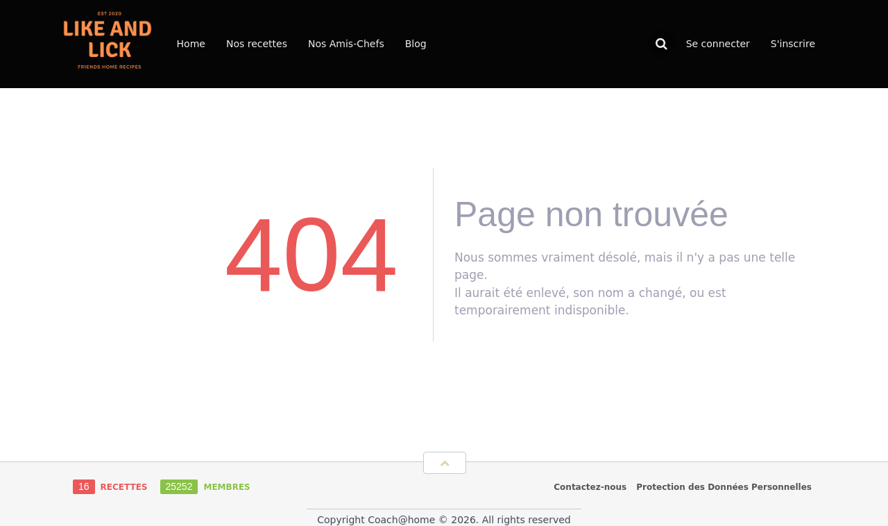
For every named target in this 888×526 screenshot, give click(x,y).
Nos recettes (256, 43)
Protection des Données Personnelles (724, 487)
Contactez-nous (590, 487)
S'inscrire (793, 43)
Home (191, 43)
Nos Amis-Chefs (346, 43)
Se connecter (718, 43)
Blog (416, 43)
